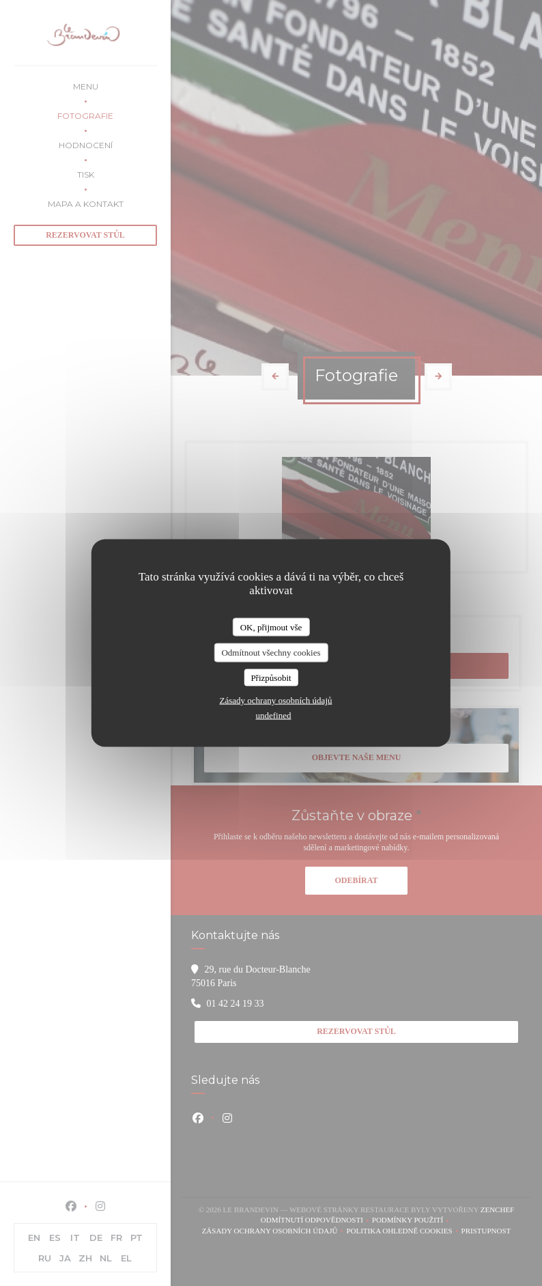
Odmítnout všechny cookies (270, 652)
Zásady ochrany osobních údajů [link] (276, 700)
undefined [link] (273, 715)
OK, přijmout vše (271, 626)
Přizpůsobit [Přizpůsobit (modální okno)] (271, 677)
